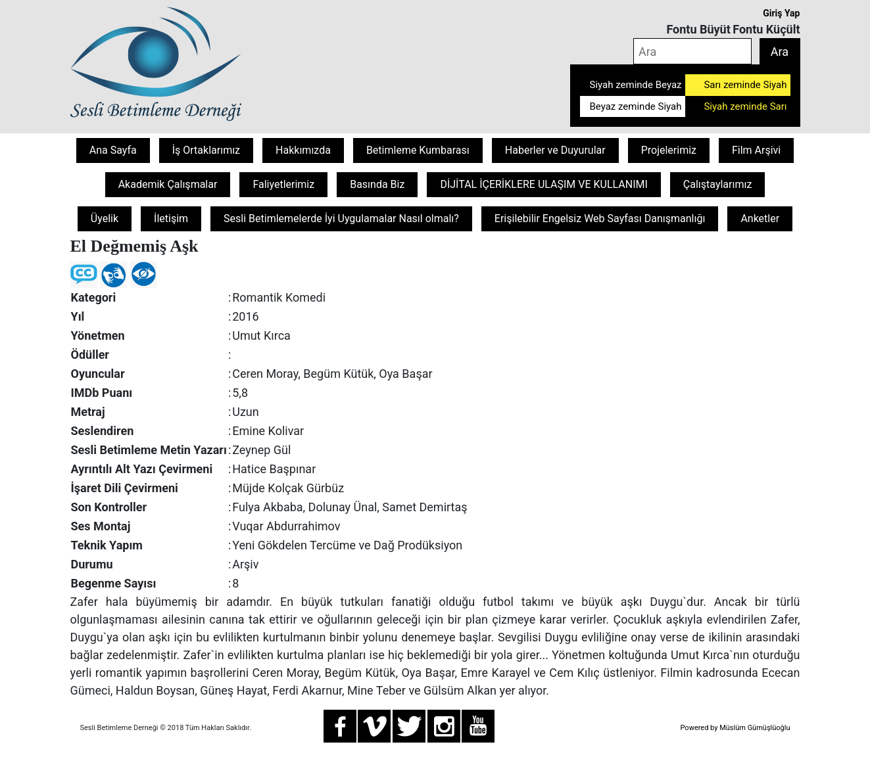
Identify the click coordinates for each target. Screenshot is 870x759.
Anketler (759, 218)
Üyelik (104, 218)
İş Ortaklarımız (206, 150)
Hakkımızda (303, 150)
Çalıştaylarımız (717, 184)
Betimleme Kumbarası (418, 150)
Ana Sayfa (113, 150)
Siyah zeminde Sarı (745, 106)
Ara (779, 51)
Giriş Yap (781, 13)
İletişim (171, 218)
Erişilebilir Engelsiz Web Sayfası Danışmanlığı (600, 218)
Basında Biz (377, 184)
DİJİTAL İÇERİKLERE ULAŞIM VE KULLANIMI (543, 184)
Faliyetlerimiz (283, 184)
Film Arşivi (756, 150)
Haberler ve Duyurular (555, 150)
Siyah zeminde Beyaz (636, 85)
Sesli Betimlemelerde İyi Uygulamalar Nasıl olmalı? (341, 218)
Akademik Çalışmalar (168, 184)
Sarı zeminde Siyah (745, 85)
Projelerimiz (668, 150)
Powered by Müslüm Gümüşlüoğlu (735, 728)
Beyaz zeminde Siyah (636, 106)
